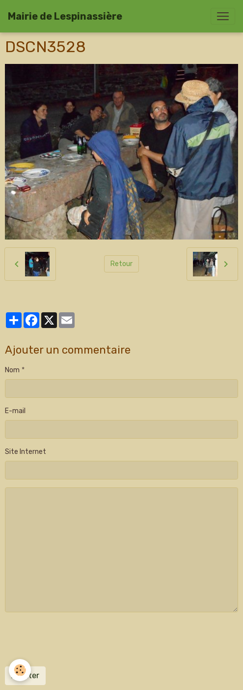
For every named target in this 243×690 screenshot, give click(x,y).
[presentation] (79, 639)
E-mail (15, 411)
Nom (12, 370)
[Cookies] (20, 670)
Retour (121, 264)
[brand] (65, 16)
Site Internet (25, 452)
